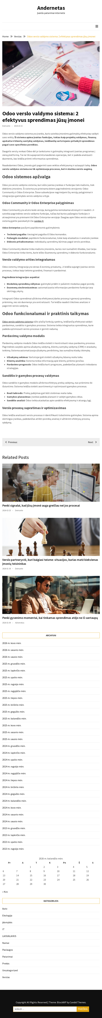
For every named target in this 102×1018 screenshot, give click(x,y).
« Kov (5, 891)
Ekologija (7, 915)
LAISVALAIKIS (9, 936)
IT (3, 929)
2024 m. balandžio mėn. (14, 800)
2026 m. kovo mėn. (11, 643)
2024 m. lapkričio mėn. (13, 752)
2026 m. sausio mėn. (12, 656)
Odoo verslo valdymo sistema (17, 321)
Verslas (6, 977)
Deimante (6, 126)
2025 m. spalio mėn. (12, 677)
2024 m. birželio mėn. (13, 787)
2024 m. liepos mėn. (12, 780)
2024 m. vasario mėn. (13, 814)
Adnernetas (19, 622)
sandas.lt (39, 220)
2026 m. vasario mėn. (13, 649)
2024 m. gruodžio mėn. (13, 745)
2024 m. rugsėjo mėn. (13, 766)
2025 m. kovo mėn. (11, 725)
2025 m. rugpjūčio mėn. (14, 691)
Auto (4, 908)
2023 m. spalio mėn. (12, 841)
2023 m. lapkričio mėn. (13, 835)
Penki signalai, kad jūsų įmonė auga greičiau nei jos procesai (41, 505)
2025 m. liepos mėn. (12, 697)
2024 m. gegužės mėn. (13, 793)
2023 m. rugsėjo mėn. (13, 848)
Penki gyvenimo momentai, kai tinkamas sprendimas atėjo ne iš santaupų (50, 618)
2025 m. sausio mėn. (12, 739)
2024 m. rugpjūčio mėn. (14, 773)
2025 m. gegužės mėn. (13, 711)
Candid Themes (78, 1002)
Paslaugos (7, 949)
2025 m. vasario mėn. (13, 732)
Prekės (5, 963)
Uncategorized (10, 970)
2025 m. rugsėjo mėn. (13, 684)
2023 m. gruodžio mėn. (13, 828)
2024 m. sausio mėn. (12, 821)
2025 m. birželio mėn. (13, 704)
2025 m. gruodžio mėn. (13, 663)
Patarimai (7, 956)
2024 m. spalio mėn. (12, 759)
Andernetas (51, 7)
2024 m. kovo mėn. (11, 807)
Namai (5, 942)
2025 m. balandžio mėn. (14, 718)
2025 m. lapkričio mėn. (13, 670)
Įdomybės (7, 922)
